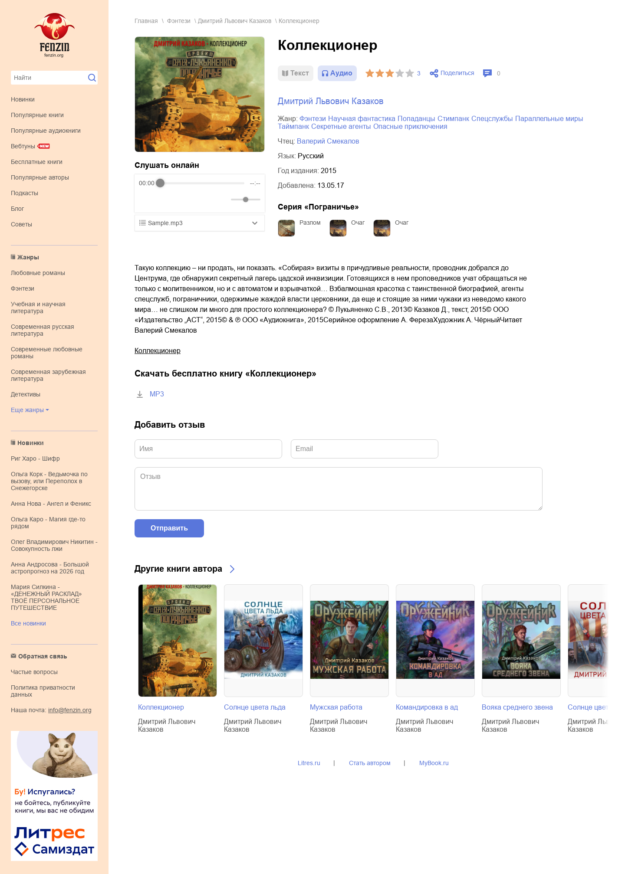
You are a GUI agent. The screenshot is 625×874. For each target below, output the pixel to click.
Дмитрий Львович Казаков (234, 20)
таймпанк (293, 126)
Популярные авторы (40, 177)
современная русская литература (42, 330)
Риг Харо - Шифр (35, 458)
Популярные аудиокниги (46, 130)
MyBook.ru (434, 762)
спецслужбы (492, 118)
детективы (25, 394)
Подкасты (24, 193)
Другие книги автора (178, 568)
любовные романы (38, 272)
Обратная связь (42, 656)
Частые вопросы (34, 671)
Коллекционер (158, 350)
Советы (21, 224)
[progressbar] (202, 183)
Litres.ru (309, 762)
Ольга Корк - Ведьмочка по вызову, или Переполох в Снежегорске (49, 481)
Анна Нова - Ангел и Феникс (51, 503)
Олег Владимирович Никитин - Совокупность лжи (54, 545)
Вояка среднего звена (517, 707)
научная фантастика (361, 118)
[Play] (166, 199)
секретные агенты (341, 126)
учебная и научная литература (38, 307)
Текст (299, 73)
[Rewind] (147, 199)
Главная (146, 20)
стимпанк (453, 118)
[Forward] (185, 199)
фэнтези (22, 288)
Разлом (310, 222)
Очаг (358, 222)
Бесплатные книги (36, 161)
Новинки (23, 99)
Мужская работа (336, 707)
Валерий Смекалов (328, 141)
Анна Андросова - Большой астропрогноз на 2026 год (50, 568)
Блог (17, 208)
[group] (200, 193)
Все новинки (28, 623)
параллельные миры (549, 118)
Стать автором (370, 762)
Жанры (28, 257)
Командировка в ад (427, 707)
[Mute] (222, 199)
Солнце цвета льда (255, 707)
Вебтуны (23, 146)
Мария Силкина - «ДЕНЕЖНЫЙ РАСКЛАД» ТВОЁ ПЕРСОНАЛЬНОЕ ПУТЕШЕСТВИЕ (46, 597)
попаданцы (416, 118)
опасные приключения (410, 126)
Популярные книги (37, 114)
